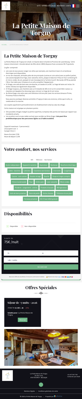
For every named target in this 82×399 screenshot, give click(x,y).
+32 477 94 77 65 (71, 375)
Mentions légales (29, 391)
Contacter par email (72, 376)
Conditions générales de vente (48, 391)
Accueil (4, 45)
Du (8, 253)
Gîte (39, 6)
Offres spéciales (49, 6)
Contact (69, 6)
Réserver (61, 6)
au (43, 253)
